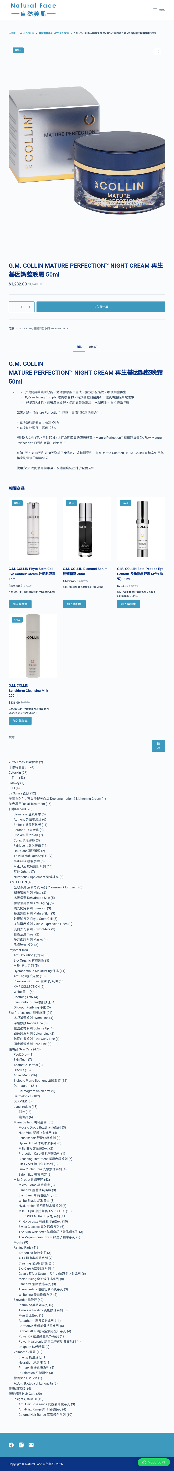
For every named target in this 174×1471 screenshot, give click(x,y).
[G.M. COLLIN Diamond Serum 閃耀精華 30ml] (87, 529)
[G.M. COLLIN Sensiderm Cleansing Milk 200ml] (33, 646)
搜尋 (12, 737)
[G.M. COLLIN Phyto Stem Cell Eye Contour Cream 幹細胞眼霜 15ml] (33, 529)
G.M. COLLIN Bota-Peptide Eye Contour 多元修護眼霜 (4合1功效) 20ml (140, 574)
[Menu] (159, 10)
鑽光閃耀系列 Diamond (90, 587)
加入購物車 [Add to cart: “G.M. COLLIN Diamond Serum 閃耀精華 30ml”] (74, 604)
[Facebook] (11, 1445)
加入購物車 (100, 307)
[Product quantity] (22, 306)
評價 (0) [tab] (93, 346)
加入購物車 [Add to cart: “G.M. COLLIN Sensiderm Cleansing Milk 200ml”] (20, 721)
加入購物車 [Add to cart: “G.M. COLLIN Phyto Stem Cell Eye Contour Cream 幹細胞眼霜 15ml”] (20, 604)
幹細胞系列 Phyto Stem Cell (40, 592)
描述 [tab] (79, 346)
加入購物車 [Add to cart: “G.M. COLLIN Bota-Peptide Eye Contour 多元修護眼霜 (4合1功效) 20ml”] (128, 604)
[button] (154, 1462)
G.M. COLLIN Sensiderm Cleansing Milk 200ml (29, 690)
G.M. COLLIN (24, 328)
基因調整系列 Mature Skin (51, 328)
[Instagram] (21, 1445)
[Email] (31, 1445)
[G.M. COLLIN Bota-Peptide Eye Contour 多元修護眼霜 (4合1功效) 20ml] (141, 529)
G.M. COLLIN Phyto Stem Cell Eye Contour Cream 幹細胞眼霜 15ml (32, 574)
